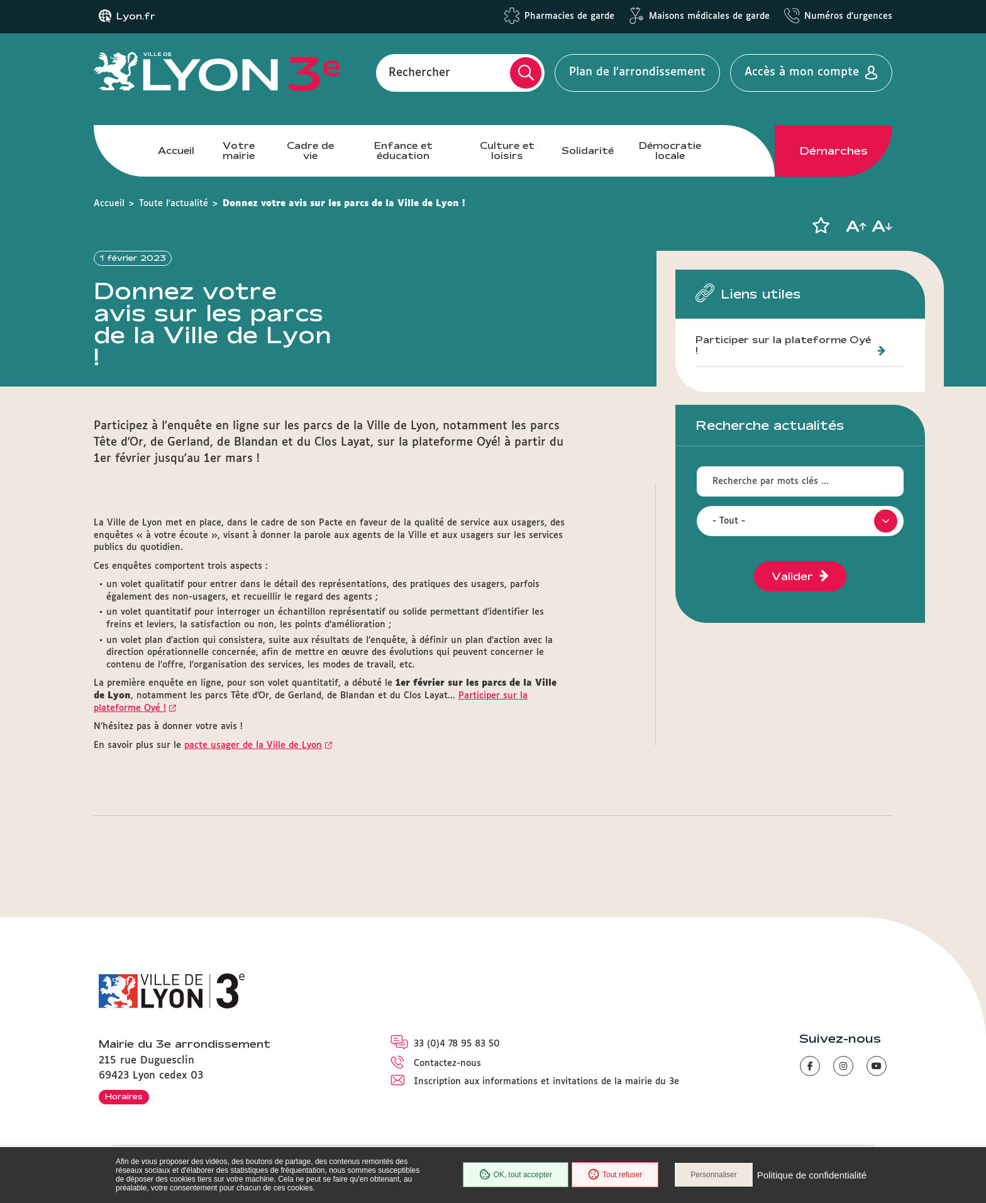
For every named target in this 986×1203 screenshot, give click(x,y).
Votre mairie (239, 150)
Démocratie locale (670, 150)
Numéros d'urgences (848, 16)
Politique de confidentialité (812, 1175)
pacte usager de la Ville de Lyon (253, 745)
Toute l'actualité (173, 203)
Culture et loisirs (507, 150)
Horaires (124, 1096)
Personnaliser (713, 1174)
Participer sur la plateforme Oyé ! (783, 345)
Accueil (176, 150)
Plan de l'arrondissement (637, 72)
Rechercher (419, 72)
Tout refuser (615, 1175)
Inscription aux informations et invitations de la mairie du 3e (546, 1081)
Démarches (834, 151)
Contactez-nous (447, 1063)
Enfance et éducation (403, 150)
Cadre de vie (310, 150)
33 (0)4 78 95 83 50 (457, 1044)
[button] (820, 225)
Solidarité (588, 150)
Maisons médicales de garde (709, 16)
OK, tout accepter (515, 1175)
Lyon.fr (135, 16)
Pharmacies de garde (569, 16)
